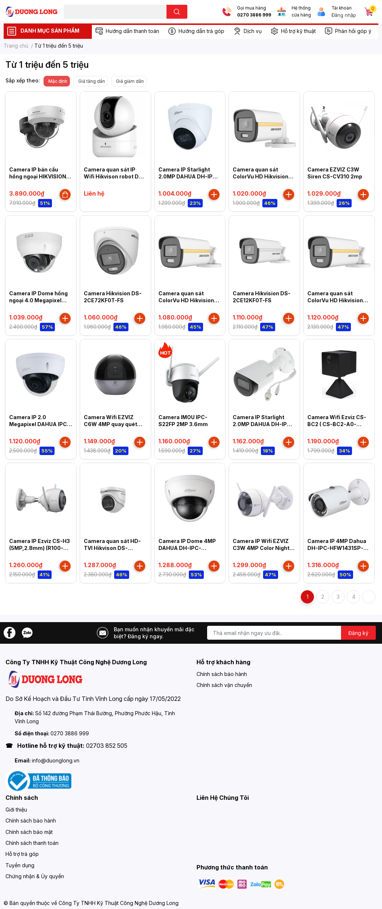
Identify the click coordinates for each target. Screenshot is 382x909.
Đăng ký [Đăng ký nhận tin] (358, 633)
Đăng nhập (344, 15)
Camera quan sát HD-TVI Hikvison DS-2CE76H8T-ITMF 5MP (112, 548)
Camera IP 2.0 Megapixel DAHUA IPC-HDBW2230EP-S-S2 (39, 424)
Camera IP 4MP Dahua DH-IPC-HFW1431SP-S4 (336, 548)
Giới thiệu (16, 809)
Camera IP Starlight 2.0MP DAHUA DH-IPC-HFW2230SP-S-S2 (263, 424)
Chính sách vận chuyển (224, 685)
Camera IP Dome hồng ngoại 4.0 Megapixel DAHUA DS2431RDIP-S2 (40, 300)
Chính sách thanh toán (32, 843)
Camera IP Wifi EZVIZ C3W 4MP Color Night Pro (261, 548)
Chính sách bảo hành (221, 674)
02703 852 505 (106, 745)
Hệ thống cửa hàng (301, 11)
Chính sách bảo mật (29, 832)
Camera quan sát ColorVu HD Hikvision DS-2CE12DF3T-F (186, 300)
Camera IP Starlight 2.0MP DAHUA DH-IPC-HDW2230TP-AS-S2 (188, 176)
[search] (176, 12)
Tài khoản (342, 8)
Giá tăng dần (91, 81)
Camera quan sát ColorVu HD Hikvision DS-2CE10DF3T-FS (260, 176)
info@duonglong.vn (55, 760)
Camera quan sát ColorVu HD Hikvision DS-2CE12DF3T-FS (335, 300)
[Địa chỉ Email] (291, 633)
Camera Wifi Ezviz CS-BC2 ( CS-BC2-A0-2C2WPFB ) (336, 424)
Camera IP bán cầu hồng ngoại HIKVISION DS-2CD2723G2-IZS (37, 176)
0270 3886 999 (254, 15)
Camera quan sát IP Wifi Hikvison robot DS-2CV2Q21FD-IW (114, 176)
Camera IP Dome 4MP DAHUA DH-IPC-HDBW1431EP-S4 (187, 548)
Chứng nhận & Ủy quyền (34, 876)
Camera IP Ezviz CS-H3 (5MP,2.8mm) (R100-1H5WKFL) (39, 548)
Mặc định (57, 81)
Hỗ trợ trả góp (22, 854)
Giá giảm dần (130, 81)
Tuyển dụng (19, 865)
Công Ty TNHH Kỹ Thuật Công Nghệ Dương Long (119, 903)
